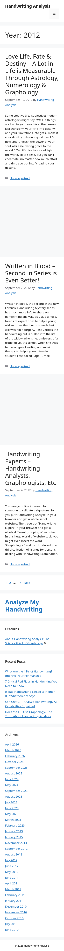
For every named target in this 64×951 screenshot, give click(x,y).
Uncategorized (20, 178)
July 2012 (11, 860)
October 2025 (14, 762)
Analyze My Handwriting (23, 605)
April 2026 (12, 744)
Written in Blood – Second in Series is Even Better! (31, 273)
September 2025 (16, 768)
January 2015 (14, 837)
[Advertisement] (32, 222)
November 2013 (16, 843)
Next (29, 583)
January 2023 (14, 831)
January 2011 (14, 901)
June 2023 (12, 808)
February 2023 (15, 825)
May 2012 (11, 872)
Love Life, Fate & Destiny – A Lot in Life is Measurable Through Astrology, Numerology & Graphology (32, 74)
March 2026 (13, 750)
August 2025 (13, 773)
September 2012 (16, 849)
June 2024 (12, 779)
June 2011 (12, 877)
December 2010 (16, 906)
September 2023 (16, 791)
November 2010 (16, 912)
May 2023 (11, 814)
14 (20, 583)
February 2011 (15, 895)
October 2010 (14, 918)
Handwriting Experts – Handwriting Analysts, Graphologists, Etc (30, 468)
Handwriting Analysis (28, 6)
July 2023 (11, 802)
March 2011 (13, 889)
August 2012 (13, 854)
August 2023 (13, 796)
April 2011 (12, 883)
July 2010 (11, 924)
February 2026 (15, 756)
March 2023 (13, 820)
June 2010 (12, 930)
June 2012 (12, 866)
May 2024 (11, 785)
